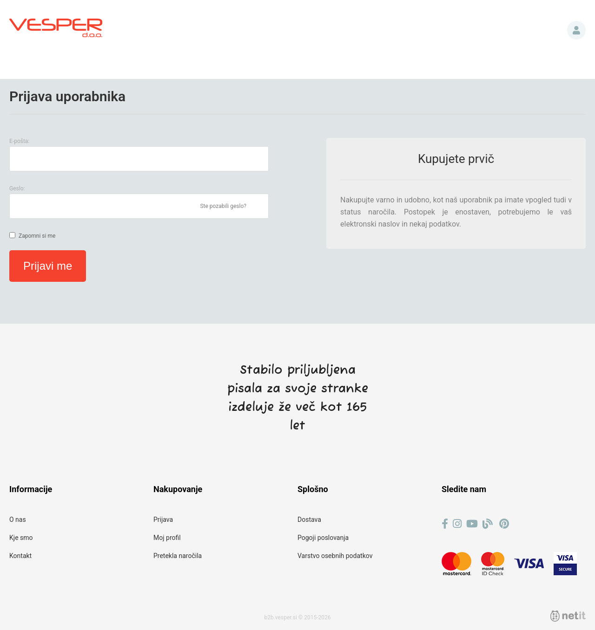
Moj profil (167, 537)
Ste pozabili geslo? (223, 206)
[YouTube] (472, 524)
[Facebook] (445, 524)
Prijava (576, 30)
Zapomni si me (37, 236)
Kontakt (20, 555)
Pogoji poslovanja (323, 537)
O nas (17, 519)
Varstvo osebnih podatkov (335, 555)
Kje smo (21, 537)
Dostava (309, 519)
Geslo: (17, 188)
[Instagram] (457, 524)
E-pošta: (19, 141)
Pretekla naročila (177, 555)
